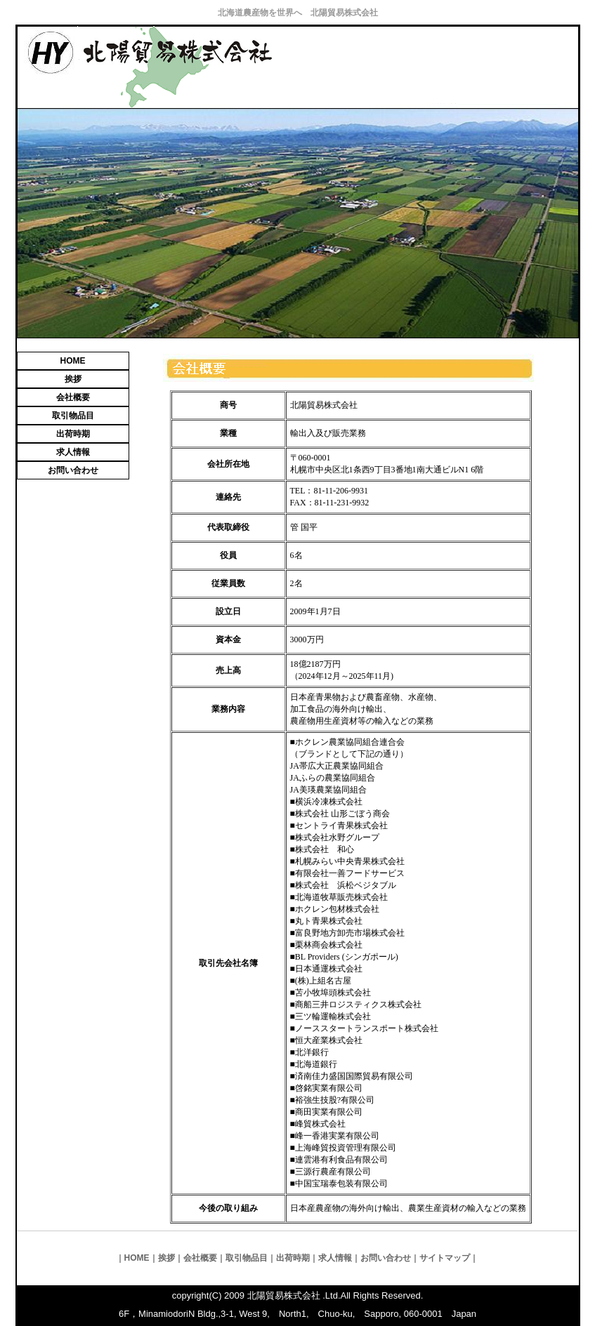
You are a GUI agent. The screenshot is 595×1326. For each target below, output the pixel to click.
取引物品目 (73, 415)
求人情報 (73, 452)
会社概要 (73, 397)
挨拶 (73, 379)
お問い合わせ (73, 470)
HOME (73, 361)
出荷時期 (73, 434)
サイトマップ (444, 1258)
